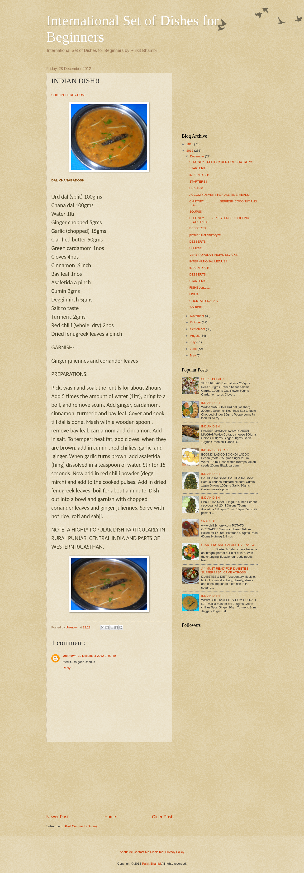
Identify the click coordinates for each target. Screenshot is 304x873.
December (197, 156)
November (197, 316)
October (195, 322)
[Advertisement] (109, 778)
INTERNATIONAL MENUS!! (208, 261)
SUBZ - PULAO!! (212, 379)
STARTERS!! (198, 181)
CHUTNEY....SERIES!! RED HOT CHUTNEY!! (220, 162)
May (193, 355)
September (197, 329)
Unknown (69, 655)
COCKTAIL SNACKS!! (204, 301)
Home (110, 816)
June (193, 349)
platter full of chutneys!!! (205, 235)
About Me (126, 852)
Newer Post (57, 816)
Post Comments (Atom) (81, 826)
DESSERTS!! (198, 228)
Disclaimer (157, 852)
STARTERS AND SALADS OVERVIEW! (228, 545)
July (192, 342)
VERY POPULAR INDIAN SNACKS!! (214, 254)
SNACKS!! (196, 188)
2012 (189, 150)
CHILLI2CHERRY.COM (68, 95)
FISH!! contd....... (200, 287)
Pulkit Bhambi (151, 863)
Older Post (162, 816)
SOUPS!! (195, 211)
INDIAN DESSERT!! (214, 450)
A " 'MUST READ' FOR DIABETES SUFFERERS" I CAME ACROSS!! (224, 570)
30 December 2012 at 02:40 (97, 655)
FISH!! (193, 294)
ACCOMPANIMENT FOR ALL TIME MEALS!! (220, 194)
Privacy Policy (174, 852)
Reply (67, 668)
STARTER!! (197, 168)
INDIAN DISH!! (199, 175)
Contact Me (141, 852)
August (195, 335)
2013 (189, 144)
